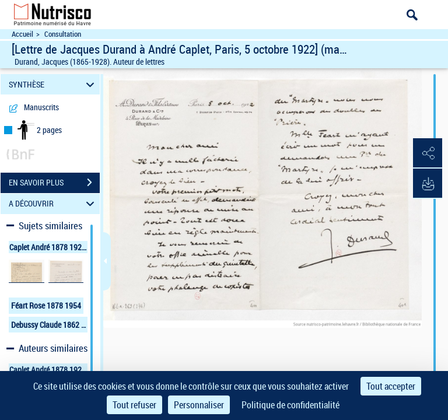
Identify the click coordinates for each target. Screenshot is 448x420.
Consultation (62, 34)
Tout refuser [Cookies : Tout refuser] (134, 404)
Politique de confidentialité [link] (291, 404)
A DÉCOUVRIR (53, 204)
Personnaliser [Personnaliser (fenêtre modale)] (199, 404)
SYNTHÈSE (53, 84)
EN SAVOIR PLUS (54, 182)
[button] (427, 153)
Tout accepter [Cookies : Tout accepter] (390, 386)
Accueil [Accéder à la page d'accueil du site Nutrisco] (22, 34)
